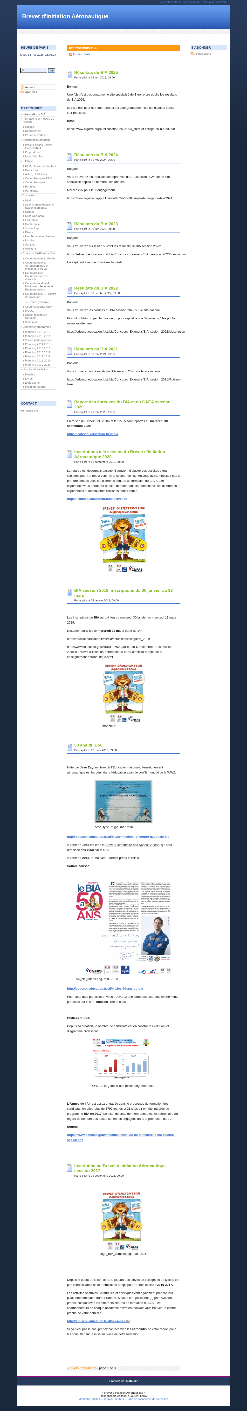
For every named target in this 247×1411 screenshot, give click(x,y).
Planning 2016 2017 (37, 352)
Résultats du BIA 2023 (96, 223)
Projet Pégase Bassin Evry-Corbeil (38, 146)
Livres (29, 378)
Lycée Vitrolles (34, 156)
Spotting (30, 244)
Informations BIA (34, 114)
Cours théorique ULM (38, 178)
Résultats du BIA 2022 (96, 288)
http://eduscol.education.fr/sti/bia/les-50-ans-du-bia (105, 988)
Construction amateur (36, 140)
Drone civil (31, 170)
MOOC (29, 310)
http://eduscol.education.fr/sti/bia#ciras (96, 1321)
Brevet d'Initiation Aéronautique (65, 16)
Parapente (31, 190)
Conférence (32, 224)
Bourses (30, 186)
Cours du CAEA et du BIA (39, 253)
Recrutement (33, 131)
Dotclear (132, 1381)
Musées (30, 374)
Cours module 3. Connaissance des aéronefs (36, 276)
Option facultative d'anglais (36, 316)
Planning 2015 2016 (37, 348)
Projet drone (33, 152)
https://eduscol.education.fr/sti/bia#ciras (97, 499)
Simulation (31, 322)
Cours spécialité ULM (38, 306)
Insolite (29, 240)
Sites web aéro (34, 216)
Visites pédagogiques (38, 340)
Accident (30, 248)
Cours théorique (35, 182)
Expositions (32, 382)
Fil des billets (81, 54)
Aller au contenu (170, 2)
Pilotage (28, 161)
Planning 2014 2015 (37, 344)
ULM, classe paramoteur (40, 166)
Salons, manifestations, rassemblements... (40, 206)
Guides (29, 127)
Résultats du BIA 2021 (96, 349)
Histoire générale (38, 302)
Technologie (32, 228)
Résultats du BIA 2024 (96, 154)
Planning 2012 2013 (37, 332)
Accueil (30, 87)
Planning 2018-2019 (38, 360)
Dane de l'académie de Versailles (147, 1399)
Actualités (29, 195)
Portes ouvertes (35, 135)
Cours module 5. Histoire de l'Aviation (40, 295)
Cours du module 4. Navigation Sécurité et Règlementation (39, 286)
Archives (31, 92)
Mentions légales (89, 1399)
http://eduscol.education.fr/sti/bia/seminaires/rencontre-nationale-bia (118, 836)
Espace (29, 211)
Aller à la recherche (215, 2)
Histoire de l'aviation (35, 369)
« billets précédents (81, 1368)
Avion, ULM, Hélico (37, 174)
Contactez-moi (29, 410)
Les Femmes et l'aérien (40, 236)
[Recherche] (33, 70)
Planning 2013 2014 (37, 336)
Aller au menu (191, 2)
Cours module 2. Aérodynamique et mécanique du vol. (36, 266)
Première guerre (35, 386)
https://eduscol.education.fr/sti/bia (92, 434)
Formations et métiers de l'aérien (38, 120)
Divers (29, 232)
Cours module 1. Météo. (40, 258)
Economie (31, 220)
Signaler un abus (113, 1399)
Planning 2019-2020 (38, 364)
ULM (28, 200)
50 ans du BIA (88, 745)
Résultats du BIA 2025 (96, 72)
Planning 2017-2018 (38, 356)
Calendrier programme (37, 327)
